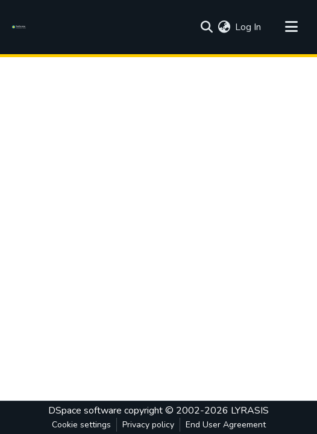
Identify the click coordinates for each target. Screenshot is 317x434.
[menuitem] (223, 27)
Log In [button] (248, 27)
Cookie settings (81, 424)
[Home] (21, 27)
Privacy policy (148, 424)
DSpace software (85, 410)
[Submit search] (206, 27)
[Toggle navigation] (291, 27)
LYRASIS (250, 410)
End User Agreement (226, 424)
